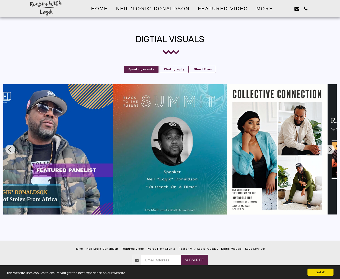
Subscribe (194, 260)
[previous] (10, 149)
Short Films (203, 69)
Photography (174, 69)
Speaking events (141, 69)
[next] (330, 149)
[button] (288, 8)
